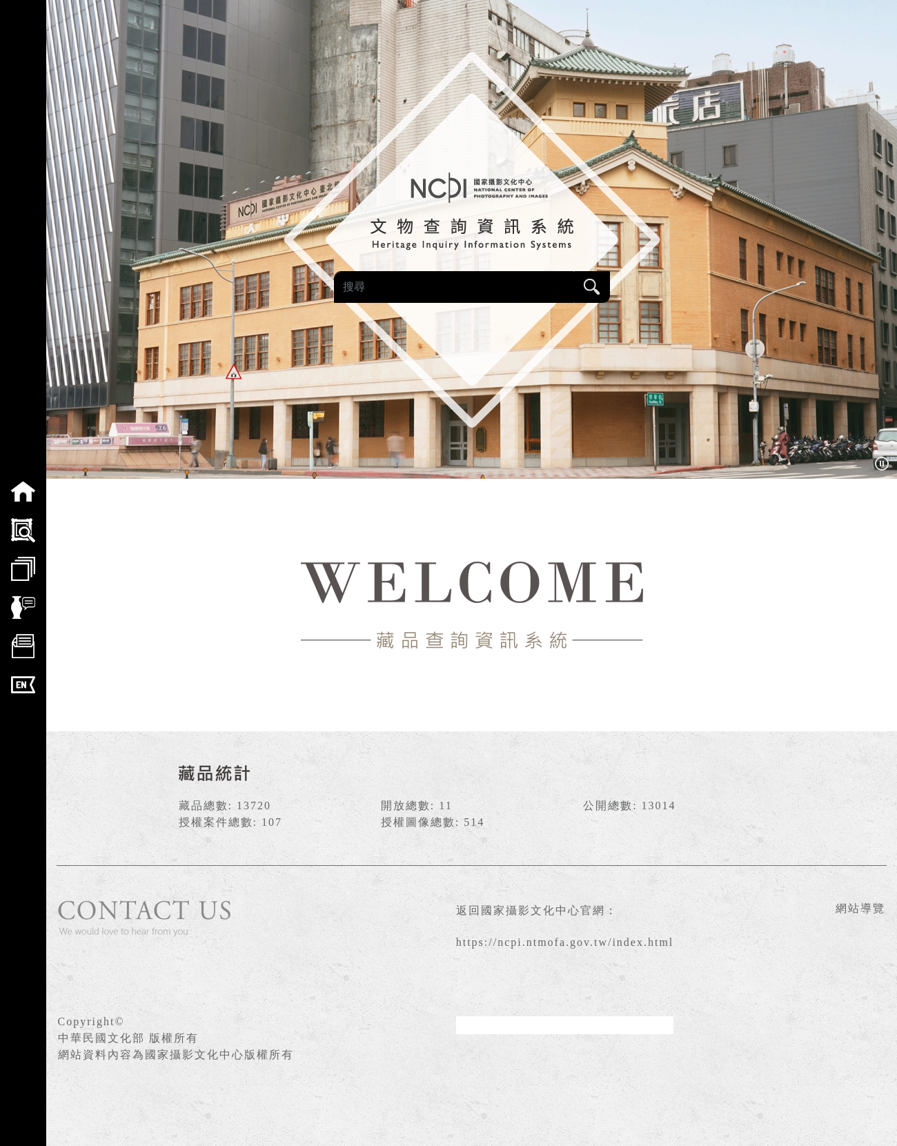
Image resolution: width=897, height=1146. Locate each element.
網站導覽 (860, 908)
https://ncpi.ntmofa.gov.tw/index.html (565, 942)
